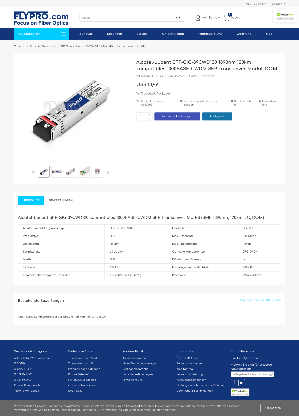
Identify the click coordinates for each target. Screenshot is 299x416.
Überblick (31, 200)
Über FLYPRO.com (188, 358)
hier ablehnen (166, 410)
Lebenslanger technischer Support (200, 103)
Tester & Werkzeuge (26, 390)
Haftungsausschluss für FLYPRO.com (200, 385)
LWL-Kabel (75, 390)
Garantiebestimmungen (137, 374)
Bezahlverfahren (243, 103)
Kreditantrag (185, 369)
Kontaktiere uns (269, 103)
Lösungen (114, 34)
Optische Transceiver (82, 385)
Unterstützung (173, 34)
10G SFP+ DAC (22, 380)
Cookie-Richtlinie (82, 410)
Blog (269, 34)
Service (142, 34)
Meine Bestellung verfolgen (139, 363)
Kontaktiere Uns (210, 34)
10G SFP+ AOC (23, 374)
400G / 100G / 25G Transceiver (33, 358)
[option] (44, 172)
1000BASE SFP (22, 369)
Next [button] (107, 172)
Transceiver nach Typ (81, 363)
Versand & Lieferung (190, 374)
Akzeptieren (272, 408)
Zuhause (85, 34)
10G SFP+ (19, 363)
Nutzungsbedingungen (191, 380)
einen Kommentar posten (88, 316)
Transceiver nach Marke (83, 358)
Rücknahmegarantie (135, 369)
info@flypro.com (249, 358)
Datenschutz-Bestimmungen (195, 390)
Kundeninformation (134, 358)
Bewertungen (61, 200)
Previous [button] (33, 172)
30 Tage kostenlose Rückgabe (152, 103)
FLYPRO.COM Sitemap (82, 380)
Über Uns (244, 34)
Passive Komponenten (28, 385)
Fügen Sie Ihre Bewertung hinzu (260, 300)
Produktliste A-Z (78, 374)
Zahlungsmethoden (189, 363)
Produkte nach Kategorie (84, 369)
